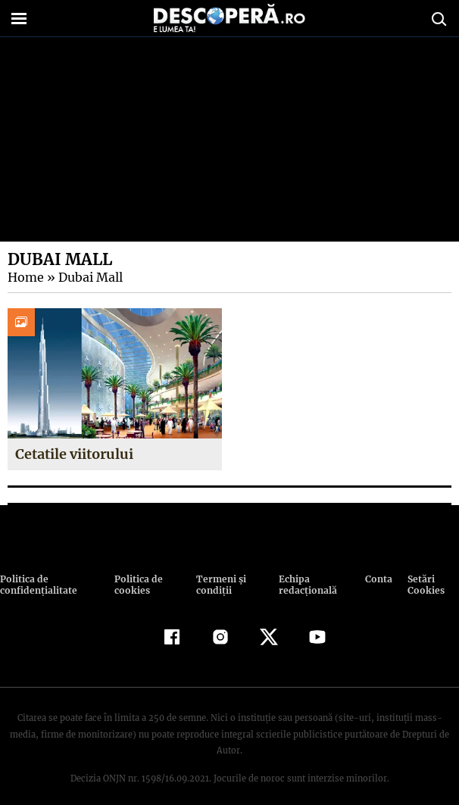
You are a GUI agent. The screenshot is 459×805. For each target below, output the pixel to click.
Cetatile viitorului (74, 454)
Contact (379, 579)
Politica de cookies (137, 584)
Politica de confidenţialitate (37, 584)
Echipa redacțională (306, 584)
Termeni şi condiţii (219, 584)
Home (25, 277)
